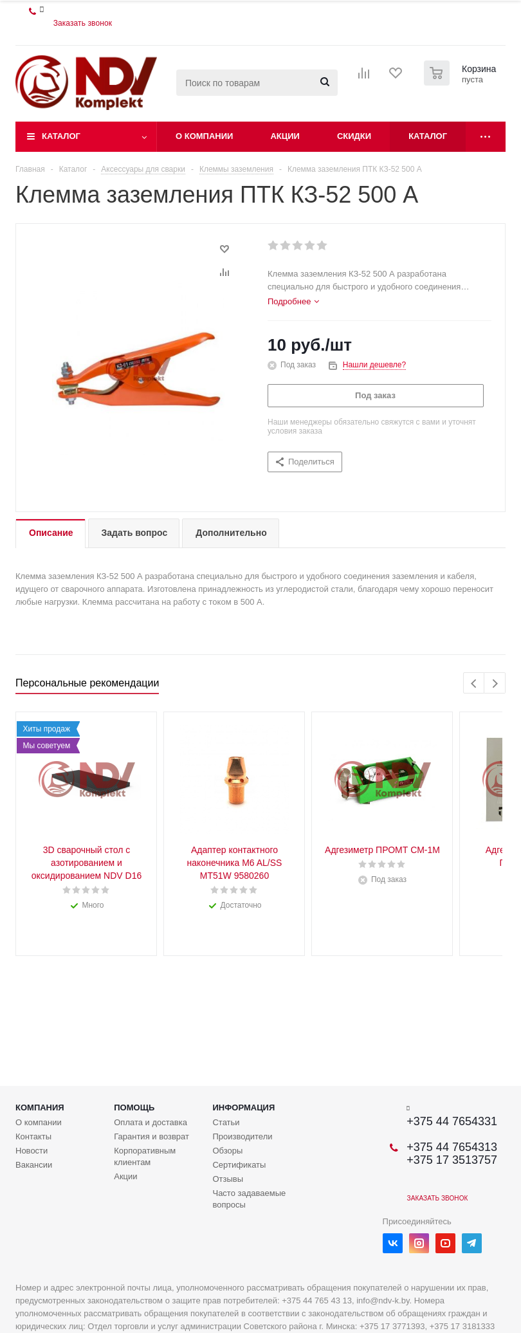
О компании (204, 136)
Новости (31, 1150)
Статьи (225, 1122)
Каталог (61, 136)
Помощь (134, 1107)
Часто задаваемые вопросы (249, 1198)
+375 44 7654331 (452, 1121)
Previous (474, 683)
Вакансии (33, 1165)
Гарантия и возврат (151, 1136)
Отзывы (227, 1179)
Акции (285, 136)
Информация (243, 1107)
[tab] (293, 301)
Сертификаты (239, 1165)
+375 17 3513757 (452, 1160)
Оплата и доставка (150, 1122)
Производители (242, 1136)
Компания (39, 1107)
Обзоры (227, 1150)
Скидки (354, 136)
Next (495, 683)
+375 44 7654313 (452, 1147)
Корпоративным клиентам (145, 1156)
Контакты (33, 1136)
